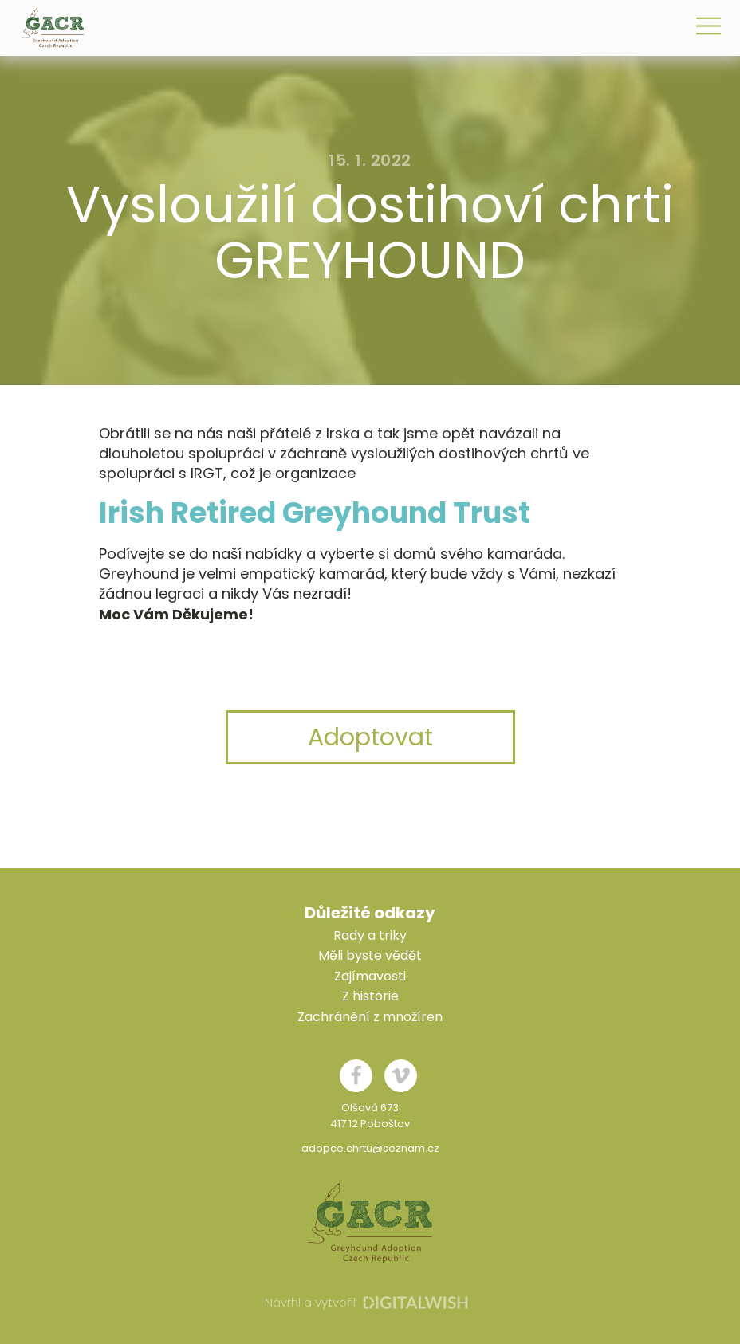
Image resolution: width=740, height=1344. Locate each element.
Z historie (370, 996)
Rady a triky (370, 935)
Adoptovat (370, 737)
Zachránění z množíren (370, 1017)
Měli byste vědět (370, 955)
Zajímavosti (370, 976)
